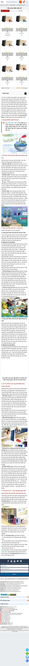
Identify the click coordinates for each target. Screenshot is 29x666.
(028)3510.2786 (20, 613)
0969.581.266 (7, 619)
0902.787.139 (8, 613)
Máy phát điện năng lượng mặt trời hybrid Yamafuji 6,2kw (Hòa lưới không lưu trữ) (21, 30)
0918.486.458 (6, 614)
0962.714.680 (12, 614)
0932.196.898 (14, 613)
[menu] (25, 93)
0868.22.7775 (7, 616)
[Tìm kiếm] (20, 2)
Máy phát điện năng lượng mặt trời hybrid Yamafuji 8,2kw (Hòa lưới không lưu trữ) (21, 55)
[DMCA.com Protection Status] (11, 594)
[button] (28, 597)
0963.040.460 (8, 618)
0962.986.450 (7, 615)
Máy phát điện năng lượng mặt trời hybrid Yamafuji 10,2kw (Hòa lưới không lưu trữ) (7, 79)
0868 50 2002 (9, 624)
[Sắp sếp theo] (23, 11)
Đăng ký (14, 574)
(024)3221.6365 (18, 614)
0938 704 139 (7, 621)
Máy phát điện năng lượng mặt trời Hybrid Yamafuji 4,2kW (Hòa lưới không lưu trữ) (21, 79)
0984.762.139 (7, 620)
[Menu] (27, 2)
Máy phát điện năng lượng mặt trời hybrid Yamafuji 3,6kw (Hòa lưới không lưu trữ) (7, 30)
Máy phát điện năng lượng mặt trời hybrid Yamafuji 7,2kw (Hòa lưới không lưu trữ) (7, 55)
